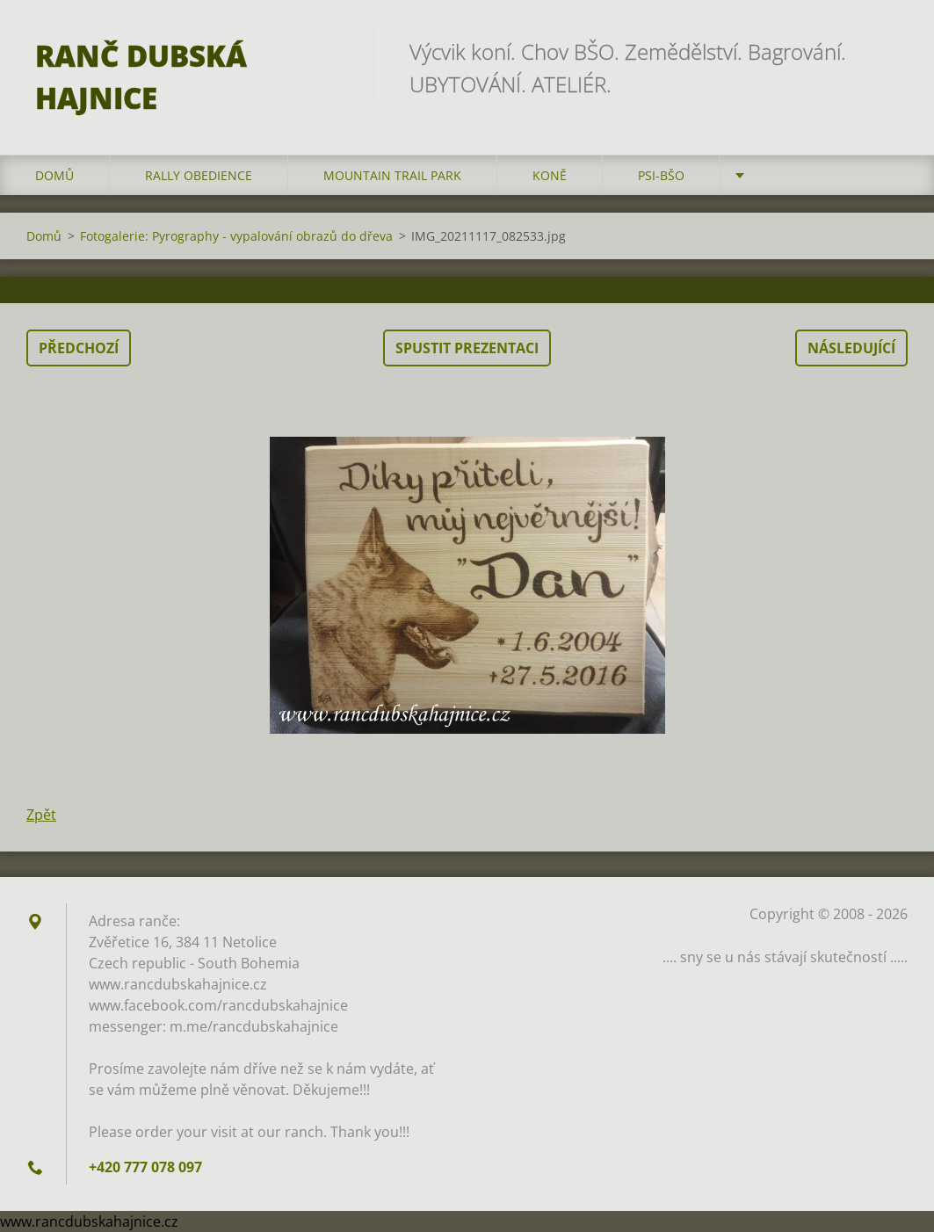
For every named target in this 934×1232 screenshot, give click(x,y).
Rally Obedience (198, 175)
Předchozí (79, 348)
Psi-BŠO (661, 175)
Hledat (888, 51)
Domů (54, 175)
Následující (851, 348)
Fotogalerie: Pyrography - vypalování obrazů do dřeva (236, 236)
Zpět (41, 814)
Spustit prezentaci (467, 348)
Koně (549, 175)
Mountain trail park (392, 175)
